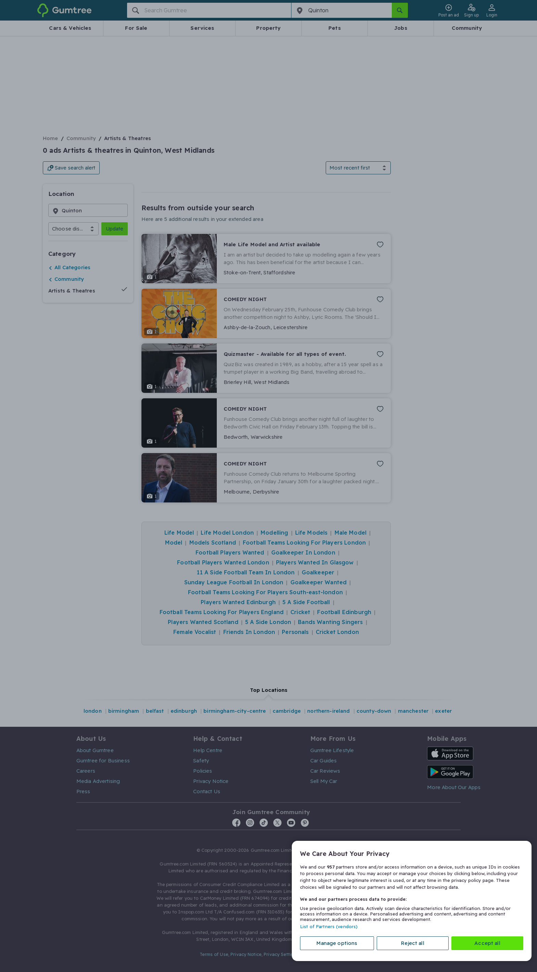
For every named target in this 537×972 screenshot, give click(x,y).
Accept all (487, 943)
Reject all (412, 943)
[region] (412, 901)
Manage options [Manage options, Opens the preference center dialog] (336, 943)
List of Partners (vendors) (329, 926)
